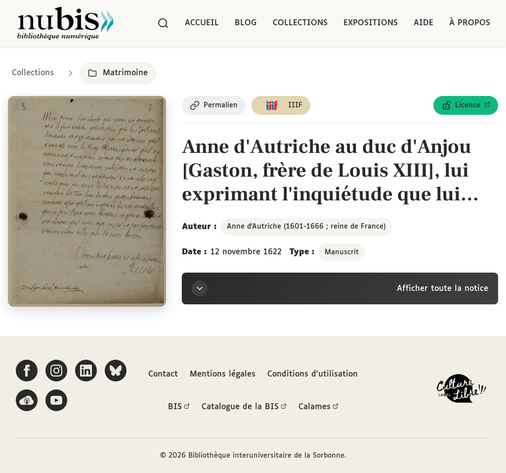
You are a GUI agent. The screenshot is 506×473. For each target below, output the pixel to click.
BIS (179, 407)
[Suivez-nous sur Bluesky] (115, 370)
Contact (163, 374)
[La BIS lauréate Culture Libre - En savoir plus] (461, 391)
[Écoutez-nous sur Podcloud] (27, 400)
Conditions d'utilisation (312, 374)
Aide (423, 23)
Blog (246, 23)
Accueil (202, 23)
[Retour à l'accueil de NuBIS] (65, 23)
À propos (469, 23)
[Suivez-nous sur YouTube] (56, 400)
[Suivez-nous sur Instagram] (56, 370)
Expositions (370, 23)
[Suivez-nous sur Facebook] (27, 370)
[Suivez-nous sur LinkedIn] (86, 370)
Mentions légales (222, 374)
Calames (318, 407)
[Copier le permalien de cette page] (214, 105)
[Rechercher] (163, 23)
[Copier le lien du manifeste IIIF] (281, 105)
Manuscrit (342, 252)
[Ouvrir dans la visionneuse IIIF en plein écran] (87, 201)
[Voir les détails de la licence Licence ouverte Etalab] (465, 105)
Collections (300, 23)
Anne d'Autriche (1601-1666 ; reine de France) (306, 226)
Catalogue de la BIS (244, 407)
